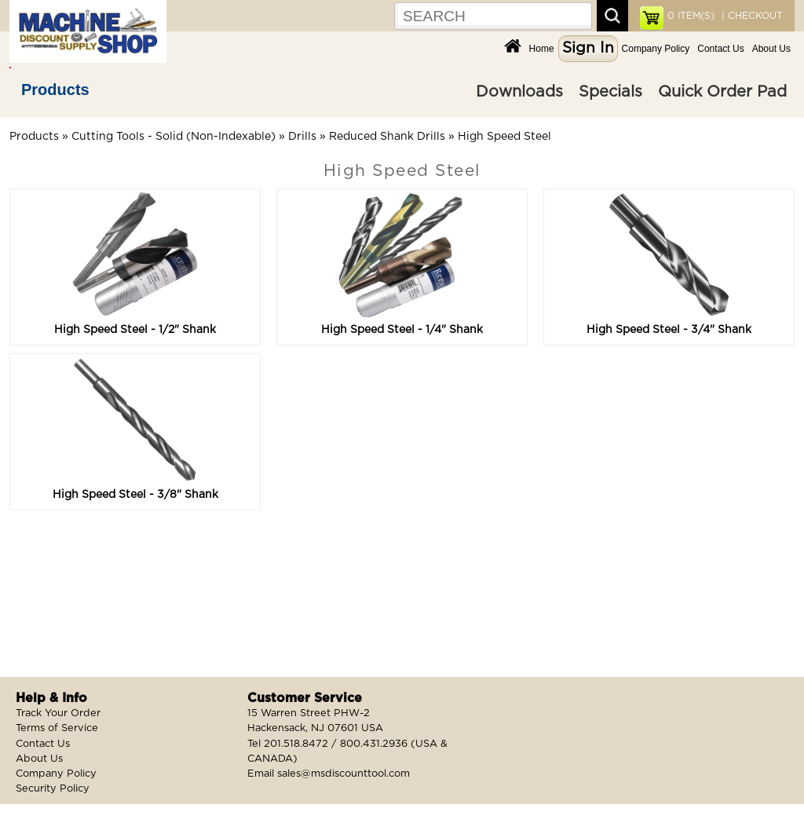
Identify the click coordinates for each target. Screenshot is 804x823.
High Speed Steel (504, 136)
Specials (610, 92)
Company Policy (656, 48)
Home (541, 48)
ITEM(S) (690, 15)
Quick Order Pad (722, 92)
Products (55, 89)
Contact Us (720, 48)
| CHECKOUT (750, 15)
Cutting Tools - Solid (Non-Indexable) (173, 136)
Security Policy (53, 789)
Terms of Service (57, 728)
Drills (302, 136)
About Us (771, 48)
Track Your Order (58, 713)
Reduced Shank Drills (387, 136)
